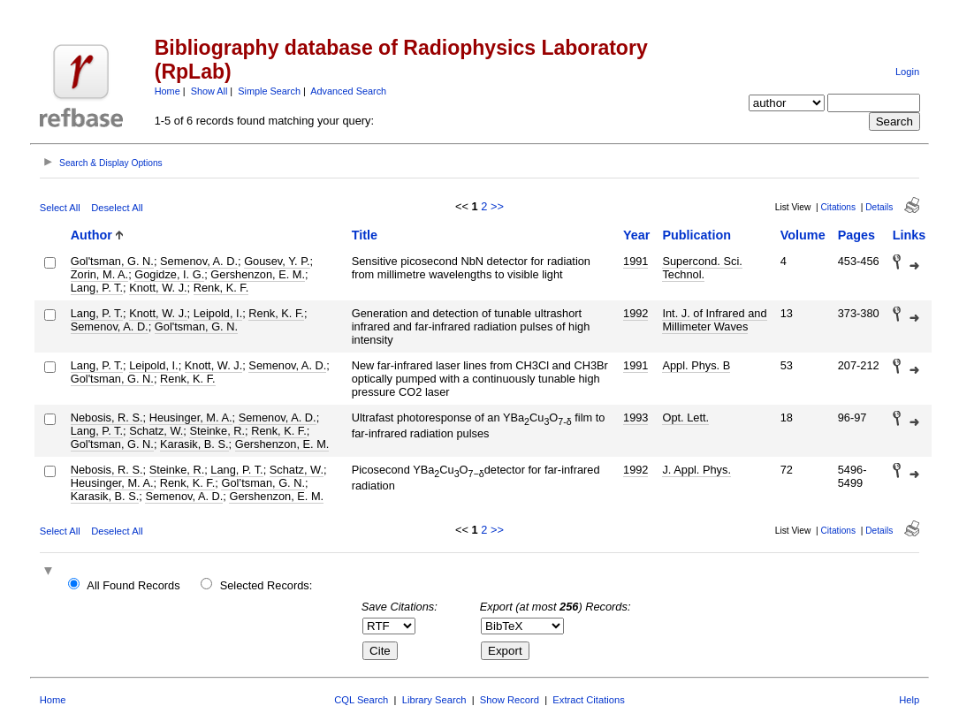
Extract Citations (588, 699)
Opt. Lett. (685, 417)
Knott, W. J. (157, 287)
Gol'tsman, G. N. (112, 261)
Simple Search (269, 91)
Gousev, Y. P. (276, 261)
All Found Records (133, 585)
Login (907, 71)
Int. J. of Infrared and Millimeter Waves (714, 320)
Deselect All (116, 207)
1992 (635, 313)
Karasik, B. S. (194, 444)
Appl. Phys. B (696, 365)
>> (497, 206)
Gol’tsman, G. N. (263, 483)
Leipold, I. (218, 313)
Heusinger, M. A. (190, 417)
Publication (696, 235)
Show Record (509, 699)
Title (364, 235)
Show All (209, 91)
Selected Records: (266, 585)
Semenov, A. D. (199, 261)
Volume (803, 235)
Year (636, 235)
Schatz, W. (156, 430)
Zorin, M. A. (99, 274)
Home (167, 91)
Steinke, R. (217, 430)
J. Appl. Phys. (696, 469)
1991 (635, 261)
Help (909, 699)
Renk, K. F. (221, 287)
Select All (60, 207)
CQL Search (361, 699)
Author (91, 235)
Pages (856, 235)
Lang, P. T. (97, 287)
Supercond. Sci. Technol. (702, 267)
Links (909, 235)
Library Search (434, 699)
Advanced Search (348, 91)
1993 (635, 417)
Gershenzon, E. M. (257, 274)
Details (879, 207)
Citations (838, 207)
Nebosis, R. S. (107, 417)
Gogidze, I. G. (169, 274)
